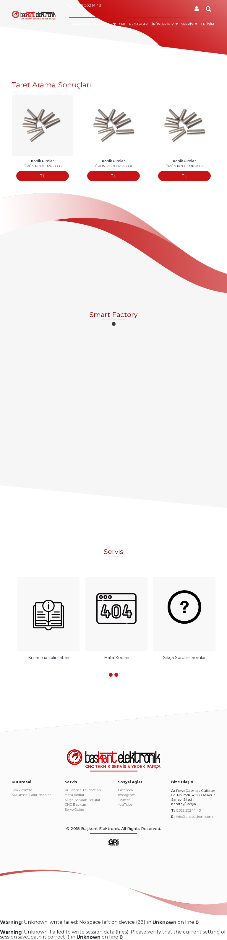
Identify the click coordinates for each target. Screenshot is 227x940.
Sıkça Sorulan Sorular (82, 800)
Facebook (125, 790)
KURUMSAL (102, 24)
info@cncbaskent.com (194, 817)
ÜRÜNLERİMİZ (162, 24)
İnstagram (127, 795)
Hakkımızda (22, 790)
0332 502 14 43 (84, 6)
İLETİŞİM (207, 24)
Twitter (124, 800)
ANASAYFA (81, 24)
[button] (114, 324)
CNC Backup (75, 805)
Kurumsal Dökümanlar (31, 795)
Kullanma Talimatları (83, 790)
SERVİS (187, 24)
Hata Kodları (75, 795)
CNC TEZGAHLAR (133, 24)
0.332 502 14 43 (188, 810)
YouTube (125, 805)
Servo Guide (74, 810)
